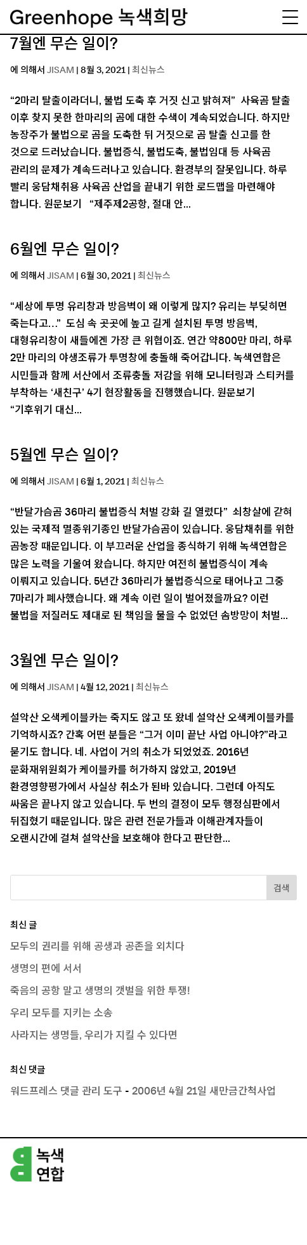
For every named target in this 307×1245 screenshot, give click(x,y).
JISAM (60, 70)
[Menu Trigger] (290, 17)
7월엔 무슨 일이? (64, 44)
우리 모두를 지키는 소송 (61, 1013)
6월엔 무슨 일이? (64, 250)
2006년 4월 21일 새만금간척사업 (204, 1091)
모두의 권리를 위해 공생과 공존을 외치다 (97, 947)
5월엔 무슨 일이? (64, 455)
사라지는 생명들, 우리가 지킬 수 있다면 (94, 1035)
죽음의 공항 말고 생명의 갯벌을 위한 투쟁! (100, 991)
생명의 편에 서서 (46, 969)
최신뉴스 (148, 70)
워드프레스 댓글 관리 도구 (66, 1091)
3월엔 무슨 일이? (64, 661)
